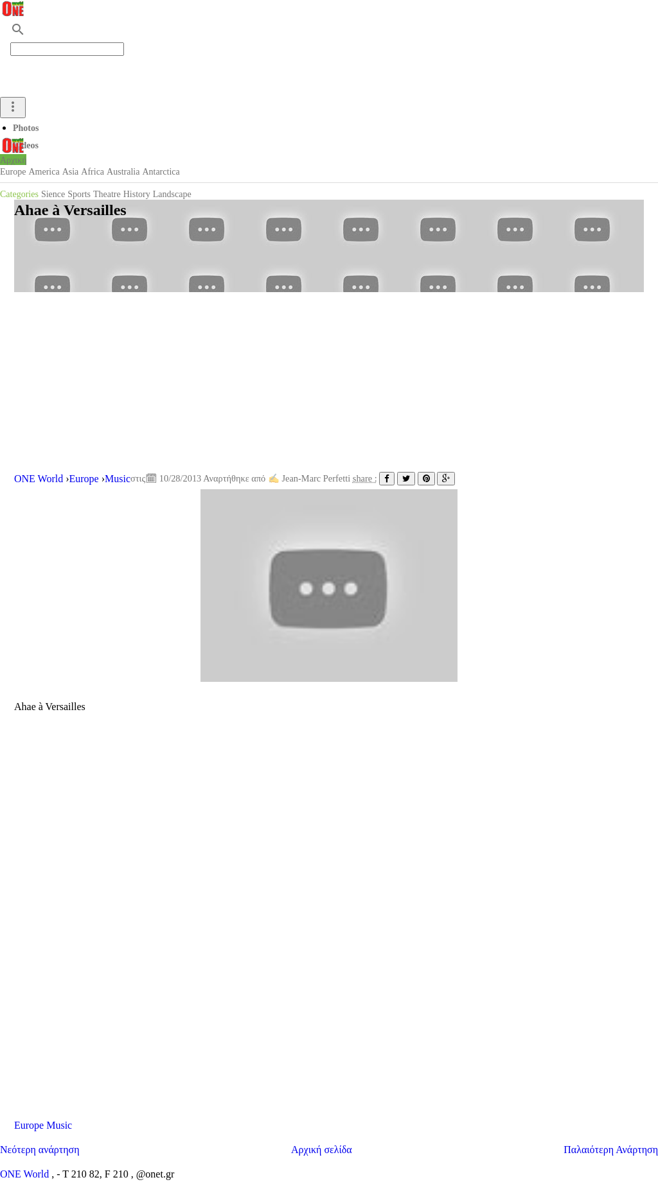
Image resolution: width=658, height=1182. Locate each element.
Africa (92, 172)
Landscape (172, 194)
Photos (26, 128)
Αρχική (13, 160)
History (136, 194)
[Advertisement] (329, 382)
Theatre (107, 194)
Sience (53, 194)
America (43, 172)
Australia (123, 172)
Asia (70, 172)
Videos (26, 145)
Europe (13, 172)
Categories (19, 194)
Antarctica (160, 172)
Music (59, 1125)
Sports (79, 194)
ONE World (25, 1174)
